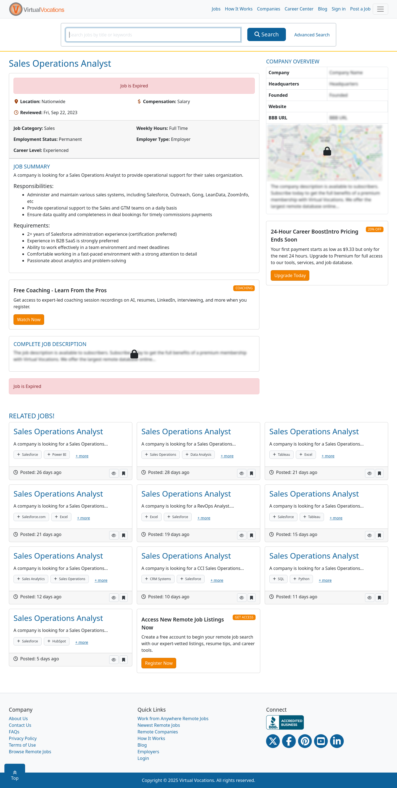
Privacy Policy (23, 738)
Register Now (159, 663)
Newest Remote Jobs (159, 725)
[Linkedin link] (337, 741)
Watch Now (29, 320)
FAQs (14, 732)
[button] (114, 473)
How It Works (239, 9)
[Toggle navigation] (380, 9)
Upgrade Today (290, 275)
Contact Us (20, 725)
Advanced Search (311, 35)
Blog (322, 9)
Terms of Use (22, 745)
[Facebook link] (289, 741)
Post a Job (360, 9)
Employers (148, 752)
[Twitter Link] (273, 741)
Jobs (216, 9)
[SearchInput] (153, 35)
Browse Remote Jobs (30, 752)
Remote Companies (158, 732)
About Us (18, 718)
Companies (268, 9)
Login (143, 758)
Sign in (339, 9)
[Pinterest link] (305, 741)
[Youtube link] (321, 741)
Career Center (299, 9)
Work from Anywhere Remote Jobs (173, 718)
